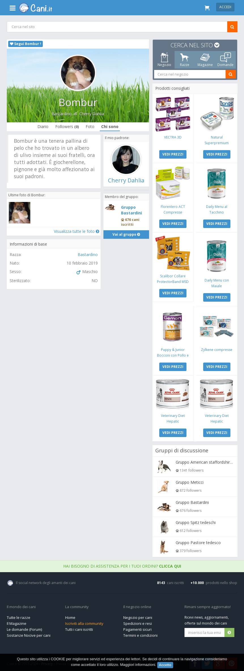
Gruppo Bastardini (131, 210)
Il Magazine (16, 622)
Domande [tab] (225, 59)
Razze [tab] (185, 59)
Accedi (225, 7)
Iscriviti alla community (84, 622)
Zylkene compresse (216, 348)
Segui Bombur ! (25, 43)
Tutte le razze (18, 616)
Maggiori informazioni (137, 665)
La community (77, 605)
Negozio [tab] (164, 59)
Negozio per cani (137, 616)
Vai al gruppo (126, 234)
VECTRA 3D (173, 137)
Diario (42, 126)
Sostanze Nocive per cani (28, 633)
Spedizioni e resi (137, 622)
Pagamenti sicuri (137, 627)
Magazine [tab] (205, 59)
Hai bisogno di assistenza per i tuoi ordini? (122, 564)
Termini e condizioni (140, 633)
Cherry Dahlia (91, 113)
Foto (89, 126)
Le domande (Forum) (24, 627)
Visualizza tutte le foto (76, 231)
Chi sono (109, 126)
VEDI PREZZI (172, 154)
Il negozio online (137, 605)
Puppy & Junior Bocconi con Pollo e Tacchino (173, 354)
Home (70, 616)
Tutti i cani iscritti (79, 627)
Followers (66, 126)
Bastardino (62, 113)
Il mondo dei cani (21, 605)
